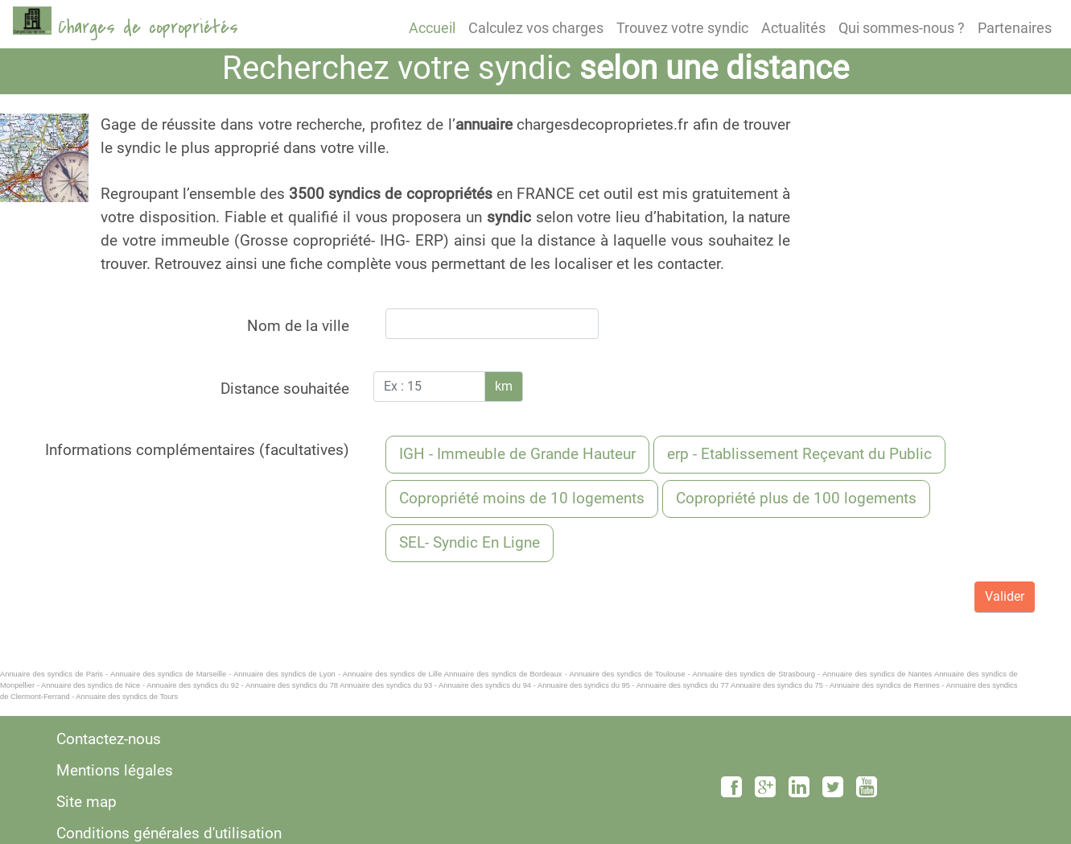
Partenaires (1015, 27)
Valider (1004, 596)
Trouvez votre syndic (682, 27)
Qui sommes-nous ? (901, 27)
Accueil (432, 27)
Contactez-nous (108, 739)
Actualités (793, 27)
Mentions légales (114, 770)
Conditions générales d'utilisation (169, 833)
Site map (86, 801)
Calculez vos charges (535, 27)
